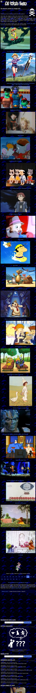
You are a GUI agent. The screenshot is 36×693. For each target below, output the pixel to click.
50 (25, 576)
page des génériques (16, 588)
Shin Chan (15, 265)
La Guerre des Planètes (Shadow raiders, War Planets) (15, 434)
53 (33, 576)
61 (7, 579)
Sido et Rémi (21, 135)
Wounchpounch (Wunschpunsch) (15, 374)
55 (5, 579)
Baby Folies (20, 239)
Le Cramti (20, 555)
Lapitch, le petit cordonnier (15, 161)
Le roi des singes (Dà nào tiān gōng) (15, 51)
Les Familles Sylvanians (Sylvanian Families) (20, 188)
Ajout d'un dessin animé (11, 662)
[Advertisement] (18, 607)
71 (10, 579)
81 (13, 579)
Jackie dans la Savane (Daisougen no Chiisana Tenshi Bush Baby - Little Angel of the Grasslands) (21, 84)
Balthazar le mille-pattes (20, 503)
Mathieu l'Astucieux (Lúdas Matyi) (21, 408)
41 (13, 576)
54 (2, 579)
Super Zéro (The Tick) (21, 460)
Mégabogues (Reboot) (15, 110)
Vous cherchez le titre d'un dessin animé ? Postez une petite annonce (18, 639)
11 (4, 576)
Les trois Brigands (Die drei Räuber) (15, 480)
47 (16, 576)
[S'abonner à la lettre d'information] (13, 656)
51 (27, 576)
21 (7, 576)
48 (19, 576)
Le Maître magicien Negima (15, 214)
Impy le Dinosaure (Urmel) (21, 288)
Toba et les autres (15, 529)
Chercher (27, 622)
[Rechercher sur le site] (14, 622)
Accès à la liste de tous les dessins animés (18, 582)
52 (30, 576)
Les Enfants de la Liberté (21, 346)
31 (10, 576)
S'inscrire (28, 656)
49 (22, 576)
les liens (27, 588)
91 (16, 579)
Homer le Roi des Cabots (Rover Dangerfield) (15, 319)
